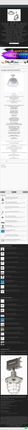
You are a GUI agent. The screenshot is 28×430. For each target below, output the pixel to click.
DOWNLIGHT (20, 29)
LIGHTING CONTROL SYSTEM (20, 35)
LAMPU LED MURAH (20, 41)
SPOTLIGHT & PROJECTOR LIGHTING (17, 27)
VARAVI (11, 425)
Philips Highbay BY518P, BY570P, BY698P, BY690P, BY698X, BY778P (14, 327)
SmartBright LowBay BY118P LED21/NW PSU (10, 70)
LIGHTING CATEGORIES (5, 23)
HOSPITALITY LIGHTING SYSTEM (12, 418)
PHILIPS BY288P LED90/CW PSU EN (10, 280)
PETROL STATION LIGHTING (15, 423)
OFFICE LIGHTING (7, 27)
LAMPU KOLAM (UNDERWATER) (7, 40)
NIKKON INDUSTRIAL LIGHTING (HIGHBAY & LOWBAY (12, 239)
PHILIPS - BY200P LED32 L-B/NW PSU (10, 266)
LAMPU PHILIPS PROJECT (7, 417)
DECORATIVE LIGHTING (17, 40)
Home (1, 67)
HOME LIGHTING (22, 420)
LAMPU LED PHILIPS (9, 32)
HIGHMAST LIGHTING (20, 417)
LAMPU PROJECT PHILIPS (14, 23)
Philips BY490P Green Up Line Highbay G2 (10, 313)
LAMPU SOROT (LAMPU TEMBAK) (21, 24)
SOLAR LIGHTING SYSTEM (20, 418)
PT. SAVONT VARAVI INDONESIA (16, 426)
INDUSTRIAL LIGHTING (23, 23)
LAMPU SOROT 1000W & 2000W (9, 26)
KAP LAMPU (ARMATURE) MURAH (10, 41)
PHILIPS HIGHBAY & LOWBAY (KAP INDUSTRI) (11, 234)
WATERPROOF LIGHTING (3, 419)
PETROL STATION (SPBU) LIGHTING (8, 35)
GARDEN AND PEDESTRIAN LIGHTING (14, 420)
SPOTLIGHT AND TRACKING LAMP (11, 419)
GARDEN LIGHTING (20, 38)
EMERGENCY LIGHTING (18, 32)
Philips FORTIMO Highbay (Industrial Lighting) (11, 197)
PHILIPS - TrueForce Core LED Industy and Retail (12, 206)
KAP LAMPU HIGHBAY (5, 24)
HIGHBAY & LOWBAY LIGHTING (14, 424)
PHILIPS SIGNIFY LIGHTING (18, 425)
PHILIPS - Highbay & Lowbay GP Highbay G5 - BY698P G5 (12, 332)
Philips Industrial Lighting (8, 225)
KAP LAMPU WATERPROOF (19, 26)
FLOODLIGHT (2, 418)
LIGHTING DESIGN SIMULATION (23, 423)
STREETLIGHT (12, 24)
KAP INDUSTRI (25, 418)
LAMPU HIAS (24, 40)
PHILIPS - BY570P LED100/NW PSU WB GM (11, 252)
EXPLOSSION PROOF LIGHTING (10, 38)
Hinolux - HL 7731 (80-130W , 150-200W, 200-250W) (12, 211)
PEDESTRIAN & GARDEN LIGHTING (11, 29)
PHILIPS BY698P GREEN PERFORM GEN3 (11, 220)
